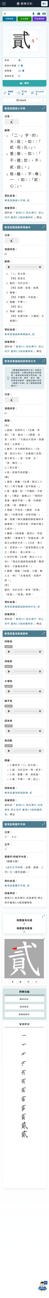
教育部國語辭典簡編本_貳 (20, 334)
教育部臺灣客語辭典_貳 (18, 793)
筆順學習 (24, 1024)
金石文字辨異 (15, 867)
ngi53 (8, 686)
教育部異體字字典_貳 (17, 885)
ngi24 (8, 706)
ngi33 (8, 666)
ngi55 (8, 646)
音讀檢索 (39, 19)
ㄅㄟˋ (21, 60)
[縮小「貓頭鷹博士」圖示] (45, 1283)
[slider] (24, 267)
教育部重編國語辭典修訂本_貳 (22, 606)
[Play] (9, 267)
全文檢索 (24, 19)
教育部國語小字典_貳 (17, 200)
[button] (33, 13)
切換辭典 (21, 100)
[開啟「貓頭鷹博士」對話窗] (42, 1286)
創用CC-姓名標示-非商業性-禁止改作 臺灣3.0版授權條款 (24, 810)
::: (1, 8)
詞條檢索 (9, 19)
